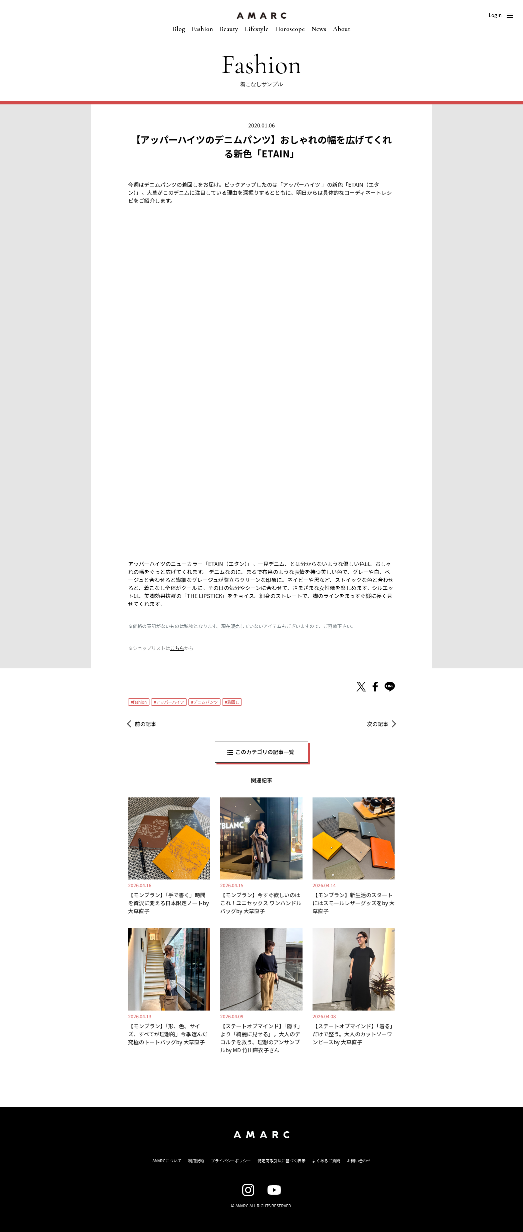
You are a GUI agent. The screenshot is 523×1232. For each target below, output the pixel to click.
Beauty (229, 29)
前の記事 (145, 724)
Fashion (202, 29)
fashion (140, 702)
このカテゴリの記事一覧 (264, 752)
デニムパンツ (205, 702)
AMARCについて (166, 1160)
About (341, 29)
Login (495, 15)
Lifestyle (257, 29)
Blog (179, 29)
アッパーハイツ (170, 702)
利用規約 (196, 1160)
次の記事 (377, 724)
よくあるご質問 (326, 1160)
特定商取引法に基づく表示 (281, 1160)
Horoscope (290, 29)
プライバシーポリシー (231, 1160)
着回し (233, 702)
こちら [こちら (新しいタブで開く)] (177, 648)
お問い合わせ (359, 1160)
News (319, 29)
